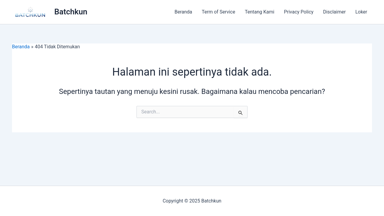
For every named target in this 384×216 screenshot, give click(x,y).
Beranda (183, 12)
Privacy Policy (299, 12)
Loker (361, 12)
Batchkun (70, 11)
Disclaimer (334, 12)
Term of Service (218, 12)
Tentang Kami (259, 12)
